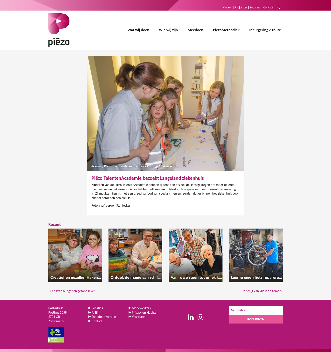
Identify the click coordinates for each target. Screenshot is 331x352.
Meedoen (195, 29)
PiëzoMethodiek (226, 29)
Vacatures (138, 317)
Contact (268, 7)
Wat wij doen (138, 29)
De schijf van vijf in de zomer (262, 291)
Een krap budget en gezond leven (72, 291)
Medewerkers (141, 308)
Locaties (255, 7)
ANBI (95, 312)
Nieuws (227, 7)
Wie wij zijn (168, 29)
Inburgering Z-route (265, 29)
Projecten (241, 7)
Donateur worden (104, 317)
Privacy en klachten (145, 312)
